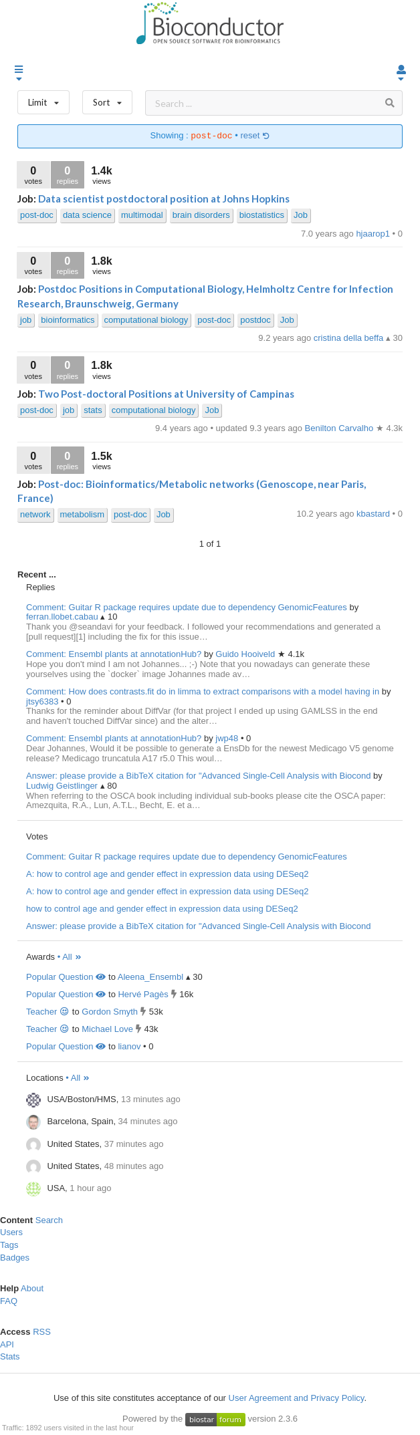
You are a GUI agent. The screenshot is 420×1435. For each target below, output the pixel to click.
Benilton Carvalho (340, 428)
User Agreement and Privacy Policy (296, 1398)
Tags (9, 1245)
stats (93, 410)
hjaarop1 (374, 234)
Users (11, 1232)
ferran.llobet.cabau (63, 617)
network (35, 514)
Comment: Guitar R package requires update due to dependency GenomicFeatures (186, 607)
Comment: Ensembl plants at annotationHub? (113, 654)
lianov (129, 1046)
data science (87, 215)
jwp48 (228, 738)
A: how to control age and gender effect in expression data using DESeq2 (167, 874)
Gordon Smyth (110, 1012)
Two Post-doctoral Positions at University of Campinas (166, 394)
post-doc (37, 215)
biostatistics (261, 215)
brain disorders (201, 215)
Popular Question (66, 977)
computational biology (146, 320)
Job (301, 215)
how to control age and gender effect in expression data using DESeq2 (162, 909)
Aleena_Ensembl (150, 977)
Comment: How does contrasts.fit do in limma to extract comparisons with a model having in (202, 691)
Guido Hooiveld (246, 654)
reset (255, 136)
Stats (10, 1356)
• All (70, 957)
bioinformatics (67, 320)
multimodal (142, 215)
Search (49, 1220)
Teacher (48, 1012)
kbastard (374, 514)
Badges (14, 1258)
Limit (43, 99)
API (7, 1344)
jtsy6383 (43, 701)
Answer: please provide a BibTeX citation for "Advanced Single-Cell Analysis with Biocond (198, 776)
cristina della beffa (350, 338)
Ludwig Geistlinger (63, 786)
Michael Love (107, 1029)
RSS (42, 1332)
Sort (107, 99)
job (25, 320)
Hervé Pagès (143, 994)
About (32, 1288)
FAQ (8, 1301)
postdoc (255, 320)
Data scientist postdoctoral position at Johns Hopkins (164, 198)
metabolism (82, 514)
